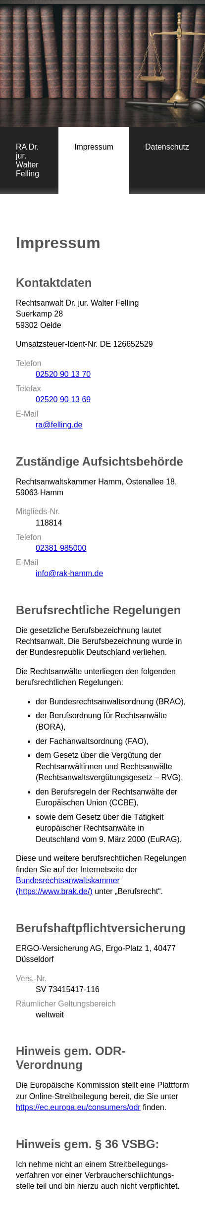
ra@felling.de (59, 425)
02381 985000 (61, 548)
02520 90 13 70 (63, 374)
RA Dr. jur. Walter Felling (27, 160)
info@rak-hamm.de (69, 573)
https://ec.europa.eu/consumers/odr (78, 1107)
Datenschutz (167, 147)
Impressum (93, 147)
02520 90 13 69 (63, 399)
